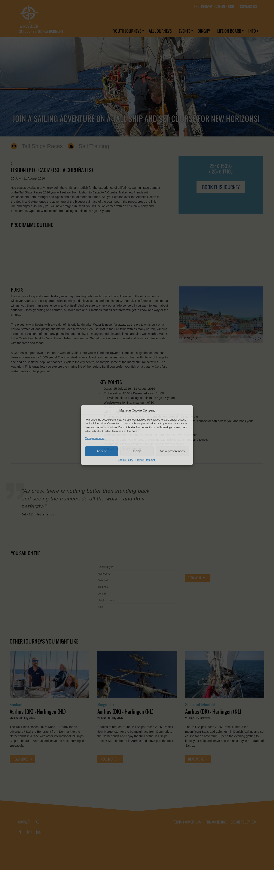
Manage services (94, 438)
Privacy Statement (146, 459)
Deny (137, 451)
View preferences (172, 451)
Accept (102, 451)
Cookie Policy (125, 459)
